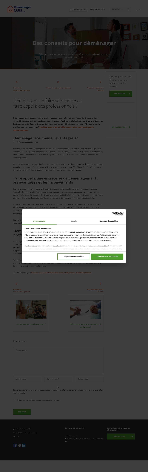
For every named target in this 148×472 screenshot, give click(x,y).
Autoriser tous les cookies (107, 257)
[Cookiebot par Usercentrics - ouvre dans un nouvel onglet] (113, 213)
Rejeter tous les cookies (74, 257)
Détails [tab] (74, 221)
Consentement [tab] (39, 221)
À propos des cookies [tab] (109, 221)
